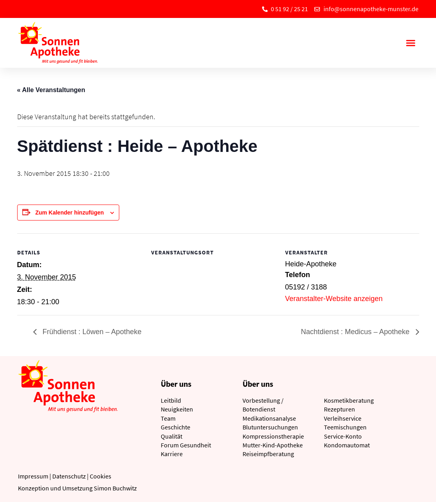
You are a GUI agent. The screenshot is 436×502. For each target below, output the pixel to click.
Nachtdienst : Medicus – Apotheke (356, 332)
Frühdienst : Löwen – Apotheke (91, 332)
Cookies (100, 476)
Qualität (171, 436)
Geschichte (175, 427)
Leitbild (171, 400)
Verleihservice (342, 418)
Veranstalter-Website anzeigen (334, 299)
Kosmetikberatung (349, 400)
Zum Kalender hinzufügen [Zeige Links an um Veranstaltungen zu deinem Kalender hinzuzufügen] (69, 212)
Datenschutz (69, 476)
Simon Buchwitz (115, 488)
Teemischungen (345, 427)
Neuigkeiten (177, 409)
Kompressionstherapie (273, 436)
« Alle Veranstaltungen (51, 90)
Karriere (172, 454)
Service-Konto (343, 436)
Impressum (33, 476)
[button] (410, 43)
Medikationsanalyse (269, 418)
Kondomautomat (347, 445)
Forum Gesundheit (186, 445)
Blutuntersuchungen (270, 427)
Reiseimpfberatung (268, 454)
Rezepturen (339, 409)
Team (168, 418)
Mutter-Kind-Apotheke (273, 445)
